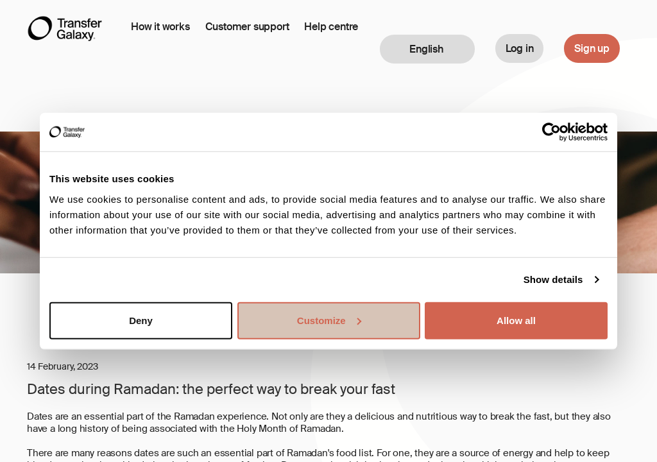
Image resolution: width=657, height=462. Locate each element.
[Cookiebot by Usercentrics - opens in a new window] (551, 132)
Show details (553, 279)
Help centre (331, 26)
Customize (329, 319)
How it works (160, 26)
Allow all (516, 319)
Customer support (247, 26)
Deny (141, 319)
